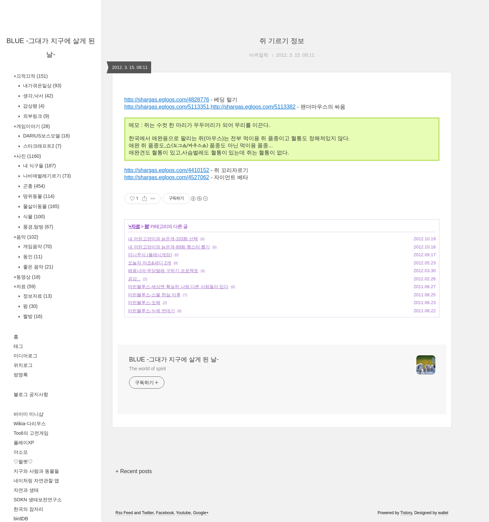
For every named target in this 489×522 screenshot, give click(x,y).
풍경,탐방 (37, 226)
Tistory (406, 512)
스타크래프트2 (41, 146)
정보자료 (37, 296)
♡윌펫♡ (23, 461)
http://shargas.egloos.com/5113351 (166, 107)
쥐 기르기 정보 (281, 40)
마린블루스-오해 (144, 302)
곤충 (33, 186)
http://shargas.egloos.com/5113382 (253, 107)
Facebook (165, 512)
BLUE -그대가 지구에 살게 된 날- (174, 359)
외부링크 (35, 116)
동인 (32, 256)
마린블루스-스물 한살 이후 (154, 294)
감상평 (33, 106)
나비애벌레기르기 (46, 176)
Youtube (183, 512)
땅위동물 (38, 196)
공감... (134, 278)
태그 (18, 346)
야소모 (21, 452)
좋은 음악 (37, 266)
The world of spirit (147, 368)
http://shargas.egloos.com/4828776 (166, 99)
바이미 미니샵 (28, 414)
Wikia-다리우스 (30, 423)
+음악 (26, 237)
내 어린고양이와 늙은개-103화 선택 (163, 238)
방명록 (21, 374)
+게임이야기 (32, 126)
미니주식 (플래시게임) (150, 254)
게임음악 (37, 246)
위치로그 (23, 365)
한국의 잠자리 (28, 509)
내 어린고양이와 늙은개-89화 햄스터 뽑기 (169, 246)
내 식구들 (39, 165)
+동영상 (27, 277)
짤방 (32, 316)
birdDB (21, 518)
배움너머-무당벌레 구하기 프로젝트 (163, 270)
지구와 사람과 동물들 (36, 471)
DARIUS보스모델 (46, 135)
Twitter (148, 512)
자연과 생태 (26, 490)
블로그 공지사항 (31, 394)
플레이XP (24, 442)
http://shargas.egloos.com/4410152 (166, 170)
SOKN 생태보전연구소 (38, 499)
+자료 (25, 286)
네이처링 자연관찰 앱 (36, 480)
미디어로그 (25, 355)
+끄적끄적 (31, 76)
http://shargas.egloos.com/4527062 (166, 177)
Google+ (201, 512)
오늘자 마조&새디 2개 (149, 262)
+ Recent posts (133, 471)
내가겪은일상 (41, 85)
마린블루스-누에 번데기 (151, 310)
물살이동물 (40, 206)
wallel (443, 512)
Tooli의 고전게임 (31, 433)
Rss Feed (124, 512)
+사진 (27, 156)
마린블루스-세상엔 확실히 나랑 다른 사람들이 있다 (178, 286)
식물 (33, 216)
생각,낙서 (37, 95)
